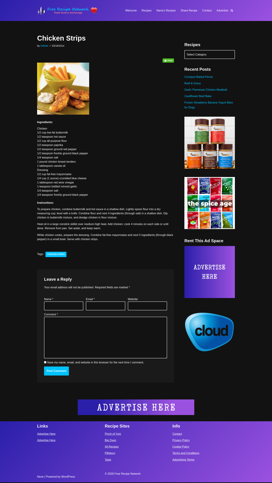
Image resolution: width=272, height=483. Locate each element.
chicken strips (56, 255)
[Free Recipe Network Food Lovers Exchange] (67, 10)
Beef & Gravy (192, 83)
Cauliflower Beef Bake (198, 96)
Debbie (44, 45)
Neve (40, 477)
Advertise (222, 10)
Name (48, 299)
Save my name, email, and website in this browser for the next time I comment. (95, 363)
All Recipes (112, 447)
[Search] (232, 10)
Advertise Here (46, 434)
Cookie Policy (180, 447)
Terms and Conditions (185, 453)
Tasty (108, 460)
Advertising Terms (183, 460)
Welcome (130, 10)
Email (90, 299)
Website (133, 299)
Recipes (146, 10)
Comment (51, 314)
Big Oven (110, 441)
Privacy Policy (181, 441)
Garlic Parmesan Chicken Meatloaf (205, 89)
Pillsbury (110, 453)
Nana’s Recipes (166, 10)
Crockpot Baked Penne (198, 77)
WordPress (68, 477)
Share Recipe (188, 10)
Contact (207, 10)
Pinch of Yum (113, 434)
